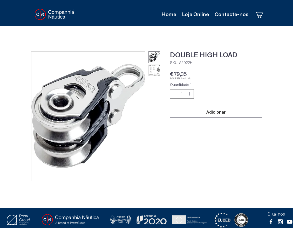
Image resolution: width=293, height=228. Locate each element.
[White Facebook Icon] (271, 221)
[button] (262, 15)
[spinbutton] (182, 93)
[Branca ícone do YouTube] (289, 221)
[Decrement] (174, 93)
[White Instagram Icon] (280, 221)
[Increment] (190, 93)
